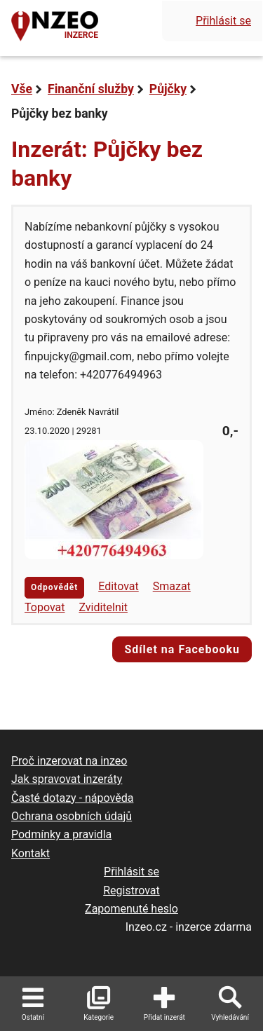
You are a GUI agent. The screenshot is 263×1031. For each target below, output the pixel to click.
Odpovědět (54, 587)
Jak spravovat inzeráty (66, 779)
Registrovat (131, 890)
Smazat (172, 586)
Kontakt (30, 853)
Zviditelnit (103, 607)
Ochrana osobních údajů (71, 816)
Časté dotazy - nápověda (72, 798)
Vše (21, 89)
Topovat (45, 607)
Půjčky (168, 89)
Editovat (118, 586)
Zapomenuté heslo (131, 908)
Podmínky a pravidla (61, 834)
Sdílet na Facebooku (182, 649)
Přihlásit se (223, 20)
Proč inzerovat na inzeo (69, 760)
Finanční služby (91, 89)
